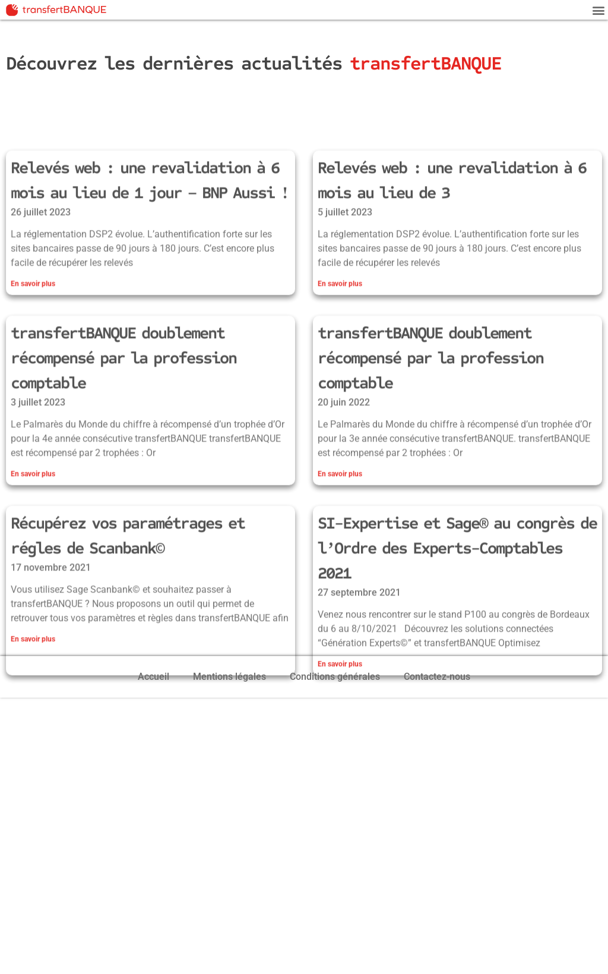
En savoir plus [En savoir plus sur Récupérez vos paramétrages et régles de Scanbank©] (33, 700)
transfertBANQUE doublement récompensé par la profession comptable (123, 419)
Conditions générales (335, 676)
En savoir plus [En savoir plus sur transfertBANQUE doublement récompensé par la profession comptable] (33, 535)
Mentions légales (229, 676)
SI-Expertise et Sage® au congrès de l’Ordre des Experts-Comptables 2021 (457, 609)
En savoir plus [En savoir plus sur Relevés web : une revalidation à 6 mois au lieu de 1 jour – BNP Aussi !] (33, 345)
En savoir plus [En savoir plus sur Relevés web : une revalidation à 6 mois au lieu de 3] (340, 345)
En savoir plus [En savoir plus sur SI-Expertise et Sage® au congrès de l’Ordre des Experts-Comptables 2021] (340, 725)
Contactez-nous (437, 676)
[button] (598, 10)
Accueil (153, 676)
